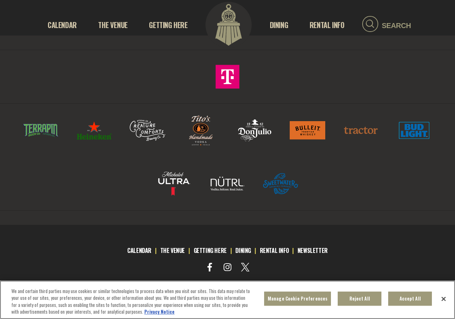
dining (243, 250)
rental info (274, 250)
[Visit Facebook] (210, 267)
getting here (210, 250)
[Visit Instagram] (227, 267)
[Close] (443, 301)
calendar (139, 250)
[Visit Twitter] (245, 267)
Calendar (62, 25)
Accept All (410, 300)
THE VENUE (112, 25)
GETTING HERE (168, 25)
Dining (279, 25)
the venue (172, 250)
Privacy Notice (159, 313)
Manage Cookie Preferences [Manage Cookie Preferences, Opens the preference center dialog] (297, 300)
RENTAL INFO (327, 25)
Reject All (359, 300)
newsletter (313, 250)
